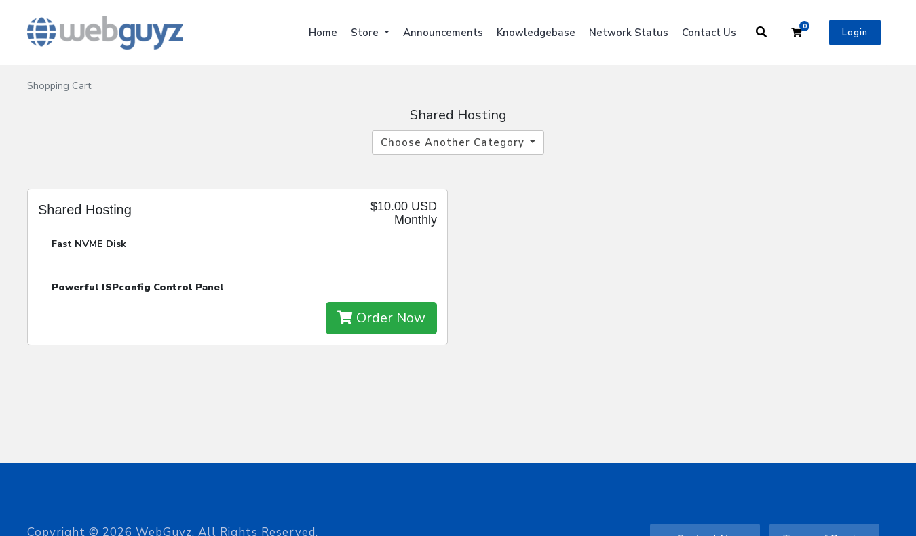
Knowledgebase (536, 32)
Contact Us (709, 32)
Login (855, 32)
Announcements (443, 32)
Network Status (628, 32)
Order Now (381, 318)
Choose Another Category (454, 142)
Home (323, 32)
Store (366, 32)
